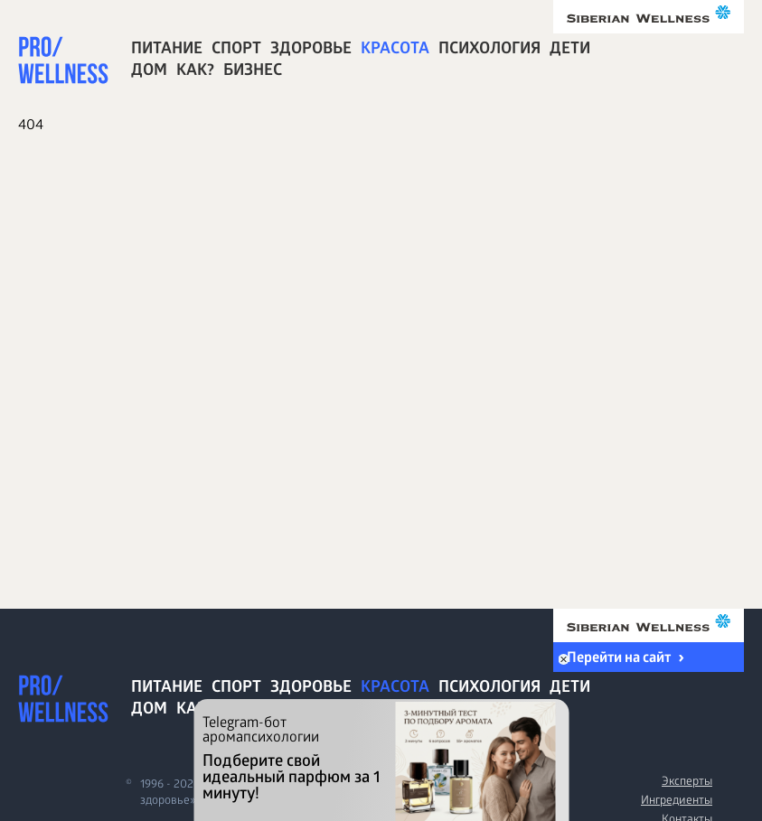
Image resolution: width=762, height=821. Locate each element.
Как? (195, 71)
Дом (149, 71)
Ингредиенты (676, 801)
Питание (166, 50)
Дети (570, 50)
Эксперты (687, 782)
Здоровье (311, 50)
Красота (395, 50)
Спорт (236, 50)
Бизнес (252, 71)
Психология (489, 50)
